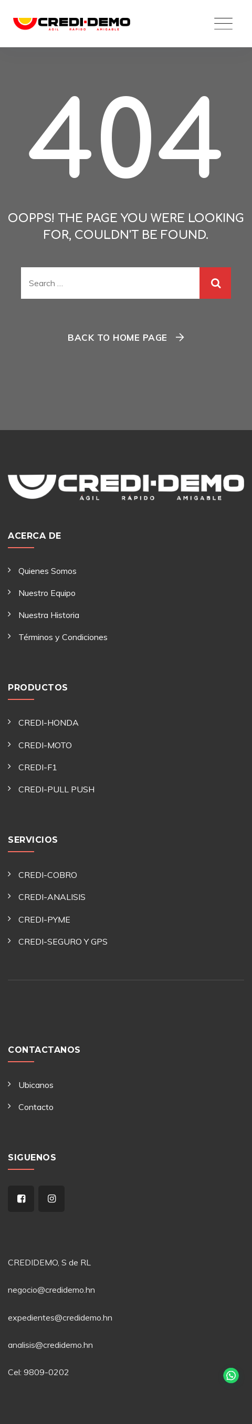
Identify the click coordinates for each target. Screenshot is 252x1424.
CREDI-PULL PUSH (56, 789)
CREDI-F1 (37, 767)
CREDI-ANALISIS (52, 897)
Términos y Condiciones (63, 637)
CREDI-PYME (44, 919)
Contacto (36, 1107)
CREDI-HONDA (48, 722)
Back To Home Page (117, 337)
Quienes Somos (47, 571)
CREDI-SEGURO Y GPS (63, 941)
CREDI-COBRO (47, 875)
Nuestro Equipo (47, 593)
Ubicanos (36, 1085)
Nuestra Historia (48, 615)
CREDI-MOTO (45, 745)
